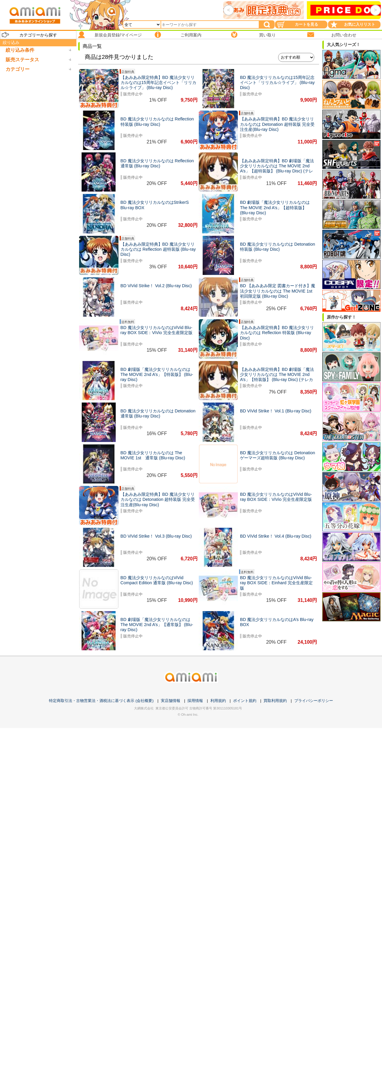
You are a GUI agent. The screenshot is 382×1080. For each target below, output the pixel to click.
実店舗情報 (170, 700)
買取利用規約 (275, 700)
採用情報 (195, 700)
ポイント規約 (244, 700)
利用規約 (218, 700)
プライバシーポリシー (313, 700)
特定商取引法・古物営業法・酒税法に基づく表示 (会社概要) (101, 700)
